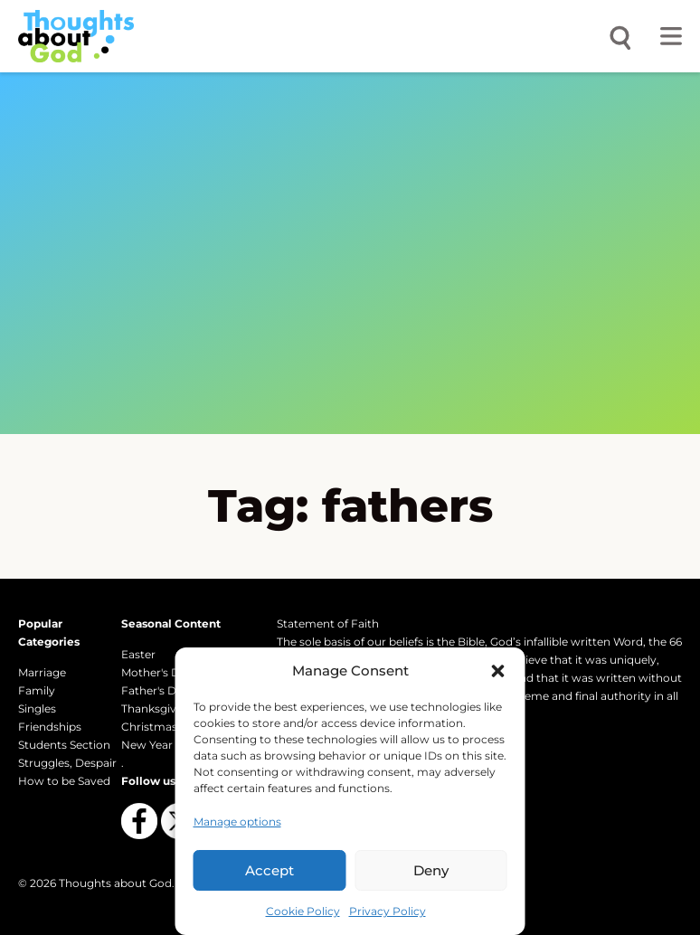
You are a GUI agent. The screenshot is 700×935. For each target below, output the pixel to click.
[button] (498, 671)
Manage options (237, 821)
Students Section (64, 744)
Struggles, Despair (67, 763)
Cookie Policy (303, 911)
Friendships (49, 726)
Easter (138, 654)
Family (36, 690)
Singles (37, 708)
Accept (269, 870)
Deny (431, 870)
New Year (147, 744)
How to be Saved (64, 781)
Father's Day (155, 690)
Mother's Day (157, 672)
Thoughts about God (115, 883)
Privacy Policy (387, 911)
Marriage (42, 672)
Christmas (149, 726)
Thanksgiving (157, 708)
